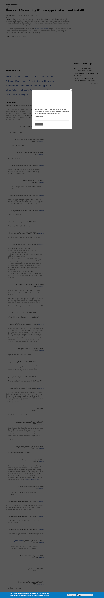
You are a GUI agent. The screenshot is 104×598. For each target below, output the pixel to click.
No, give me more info (84, 595)
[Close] (71, 90)
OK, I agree (71, 595)
